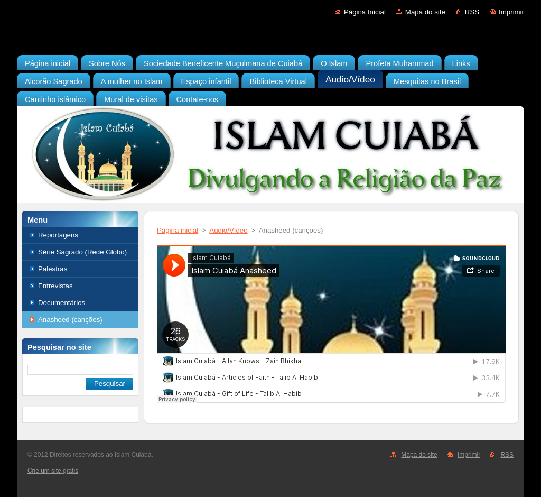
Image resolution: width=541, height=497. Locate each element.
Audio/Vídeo (228, 230)
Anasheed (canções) (70, 320)
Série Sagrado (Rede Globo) (82, 252)
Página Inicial (365, 12)
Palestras (52, 269)
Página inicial (177, 230)
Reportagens (58, 235)
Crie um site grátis (52, 470)
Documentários (61, 303)
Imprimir (511, 12)
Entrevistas (55, 286)
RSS (472, 12)
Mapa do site (425, 12)
